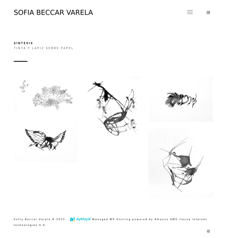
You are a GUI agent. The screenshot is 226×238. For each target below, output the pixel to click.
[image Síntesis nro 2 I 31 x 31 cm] (115, 114)
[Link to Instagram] (208, 12)
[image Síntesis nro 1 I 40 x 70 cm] (47, 96)
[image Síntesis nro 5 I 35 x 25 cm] (47, 141)
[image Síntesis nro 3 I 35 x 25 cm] (183, 102)
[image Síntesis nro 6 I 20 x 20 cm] (183, 162)
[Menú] (190, 12)
